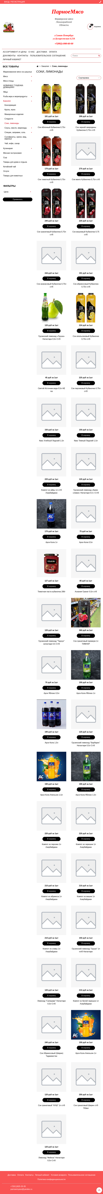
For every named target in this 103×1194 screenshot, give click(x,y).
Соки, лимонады (12, 123)
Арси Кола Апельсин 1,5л (51, 795)
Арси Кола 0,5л (86, 542)
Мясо (5, 76)
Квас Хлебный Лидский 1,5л (51, 441)
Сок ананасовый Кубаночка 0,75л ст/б (51, 285)
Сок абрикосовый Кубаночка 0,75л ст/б (85, 285)
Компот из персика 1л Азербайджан (51, 845)
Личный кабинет (12, 59)
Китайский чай (9, 167)
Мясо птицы (8, 81)
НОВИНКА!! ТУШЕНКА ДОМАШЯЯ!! (13, 86)
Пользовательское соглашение (48, 56)
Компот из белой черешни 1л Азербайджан (86, 1002)
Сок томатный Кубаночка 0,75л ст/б (51, 180)
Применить (18, 199)
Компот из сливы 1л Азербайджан (51, 950)
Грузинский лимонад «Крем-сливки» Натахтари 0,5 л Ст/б (86, 491)
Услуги (6, 171)
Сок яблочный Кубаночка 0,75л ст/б (51, 128)
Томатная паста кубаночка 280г (51, 592)
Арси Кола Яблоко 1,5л (86, 795)
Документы (9, 56)
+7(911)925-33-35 (18, 1186)
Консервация (10, 105)
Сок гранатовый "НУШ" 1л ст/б (51, 1105)
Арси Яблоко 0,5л (51, 693)
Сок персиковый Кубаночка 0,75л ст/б (86, 389)
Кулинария (8, 148)
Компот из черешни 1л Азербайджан (86, 845)
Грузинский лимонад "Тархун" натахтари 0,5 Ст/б (51, 642)
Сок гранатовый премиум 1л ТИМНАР (85, 642)
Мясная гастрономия (12, 153)
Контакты (22, 56)
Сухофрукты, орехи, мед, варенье (16, 138)
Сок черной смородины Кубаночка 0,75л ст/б (86, 128)
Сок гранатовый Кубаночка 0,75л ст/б (51, 233)
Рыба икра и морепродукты (15, 96)
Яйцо (5, 92)
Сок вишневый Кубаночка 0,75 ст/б (85, 233)
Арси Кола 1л (51, 542)
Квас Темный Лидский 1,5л (86, 441)
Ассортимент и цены (15, 52)
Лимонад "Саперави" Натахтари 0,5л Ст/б (51, 1002)
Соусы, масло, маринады (16, 128)
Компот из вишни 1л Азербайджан (86, 897)
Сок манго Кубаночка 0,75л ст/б (86, 179)
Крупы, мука (10, 110)
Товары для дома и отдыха (15, 162)
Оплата (53, 52)
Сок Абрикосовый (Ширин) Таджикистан (51, 1054)
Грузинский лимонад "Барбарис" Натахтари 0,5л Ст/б (86, 744)
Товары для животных (13, 176)
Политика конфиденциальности (51, 1179)
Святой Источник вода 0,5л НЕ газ (51, 389)
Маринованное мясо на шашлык (17, 72)
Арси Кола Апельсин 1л (85, 1053)
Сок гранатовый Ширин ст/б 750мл (86, 1106)
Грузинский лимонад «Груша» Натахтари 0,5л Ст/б (51, 337)
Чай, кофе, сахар (12, 143)
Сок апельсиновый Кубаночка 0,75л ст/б (86, 337)
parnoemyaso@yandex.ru (21, 1189)
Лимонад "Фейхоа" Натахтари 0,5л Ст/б (51, 1159)
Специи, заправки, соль (15, 132)
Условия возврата (58, 1175)
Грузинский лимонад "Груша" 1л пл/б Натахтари (86, 950)
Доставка (42, 52)
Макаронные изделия (14, 114)
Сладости (9, 119)
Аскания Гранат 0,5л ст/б (86, 592)
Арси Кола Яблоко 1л (85, 693)
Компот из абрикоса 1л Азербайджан (51, 897)
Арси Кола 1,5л (51, 743)
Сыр (5, 158)
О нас (31, 52)
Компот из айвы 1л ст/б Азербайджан (51, 491)
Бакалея (45, 66)
